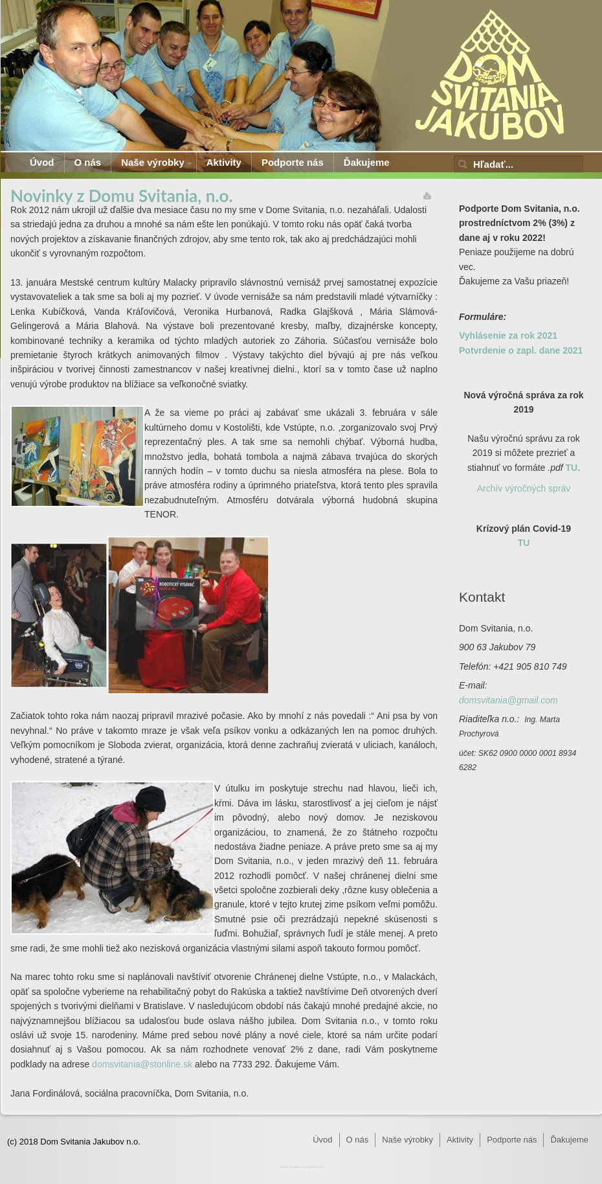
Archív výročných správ (524, 488)
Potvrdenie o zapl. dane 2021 (521, 350)
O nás (88, 162)
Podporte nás (293, 162)
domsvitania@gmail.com (508, 700)
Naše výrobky (152, 162)
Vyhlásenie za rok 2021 (508, 335)
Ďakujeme (367, 162)
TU (572, 467)
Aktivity (223, 162)
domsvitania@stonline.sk (142, 1064)
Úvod (42, 162)
